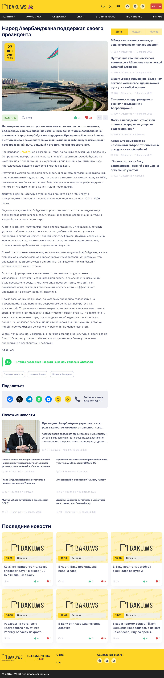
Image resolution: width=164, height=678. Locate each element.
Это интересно (105, 16)
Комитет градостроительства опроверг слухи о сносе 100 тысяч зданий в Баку (25, 571)
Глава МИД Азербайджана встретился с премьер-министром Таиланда (23, 481)
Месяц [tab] (154, 31)
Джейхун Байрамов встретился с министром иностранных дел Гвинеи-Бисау (80, 502)
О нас (60, 654)
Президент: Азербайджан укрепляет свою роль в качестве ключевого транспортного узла (72, 427)
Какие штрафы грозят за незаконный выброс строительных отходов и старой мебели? (135, 145)
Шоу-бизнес (134, 16)
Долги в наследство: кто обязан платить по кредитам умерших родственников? (133, 124)
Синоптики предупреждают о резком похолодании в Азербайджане (131, 104)
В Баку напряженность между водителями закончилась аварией (134, 42)
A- (99, 117)
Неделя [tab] (136, 31)
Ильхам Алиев (37, 374)
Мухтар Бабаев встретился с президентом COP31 (25, 502)
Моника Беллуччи (62, 374)
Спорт (81, 16)
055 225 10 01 (93, 401)
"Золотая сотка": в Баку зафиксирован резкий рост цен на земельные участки (135, 166)
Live (156, 6)
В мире (157, 16)
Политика (8, 16)
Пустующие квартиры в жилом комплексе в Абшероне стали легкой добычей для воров (136, 62)
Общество (59, 16)
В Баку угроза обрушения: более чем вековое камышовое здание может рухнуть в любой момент (136, 83)
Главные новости (13, 374)
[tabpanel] (136, 107)
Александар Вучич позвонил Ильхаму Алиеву (81, 479)
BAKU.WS (25, 151)
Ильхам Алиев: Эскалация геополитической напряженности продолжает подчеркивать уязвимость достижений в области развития (26, 463)
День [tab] (119, 31)
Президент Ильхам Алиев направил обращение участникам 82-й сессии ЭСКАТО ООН (81, 461)
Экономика (33, 16)
